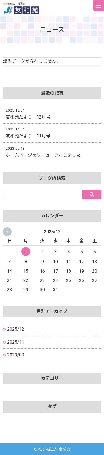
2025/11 (15, 342)
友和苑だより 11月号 (28, 136)
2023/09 (15, 355)
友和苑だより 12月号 (28, 117)
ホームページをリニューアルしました (43, 155)
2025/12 (15, 329)
